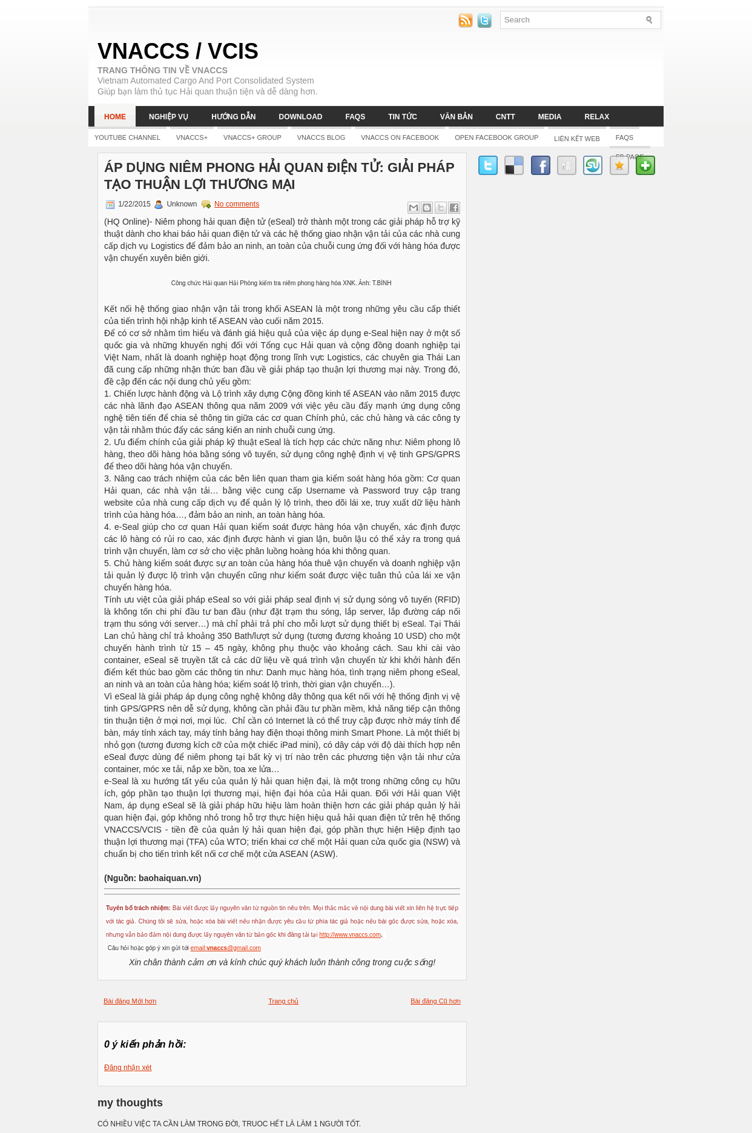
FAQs (355, 117)
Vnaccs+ (192, 137)
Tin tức (402, 117)
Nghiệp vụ (168, 117)
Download (300, 117)
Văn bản (456, 117)
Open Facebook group (496, 137)
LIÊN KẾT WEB (576, 138)
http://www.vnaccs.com (350, 934)
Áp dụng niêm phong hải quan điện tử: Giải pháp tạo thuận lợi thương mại (279, 176)
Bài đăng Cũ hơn (436, 1001)
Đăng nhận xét (127, 1067)
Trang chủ (283, 1001)
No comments (236, 204)
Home (115, 117)
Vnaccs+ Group (252, 137)
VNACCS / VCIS (178, 51)
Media (550, 117)
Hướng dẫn (233, 117)
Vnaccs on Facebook (400, 137)
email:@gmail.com (226, 948)
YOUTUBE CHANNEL (127, 137)
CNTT (505, 117)
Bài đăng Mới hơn (130, 1001)
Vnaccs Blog (321, 137)
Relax (597, 117)
